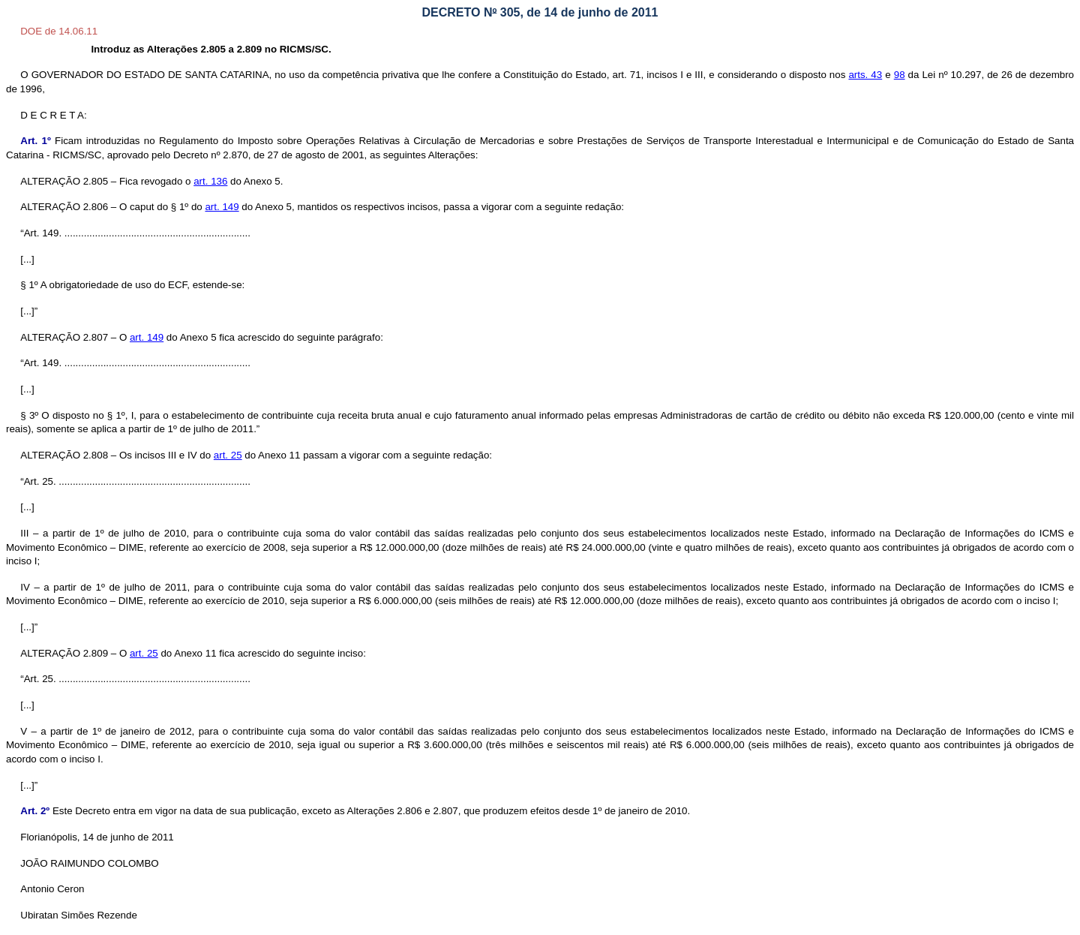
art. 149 (147, 337)
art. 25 (228, 455)
